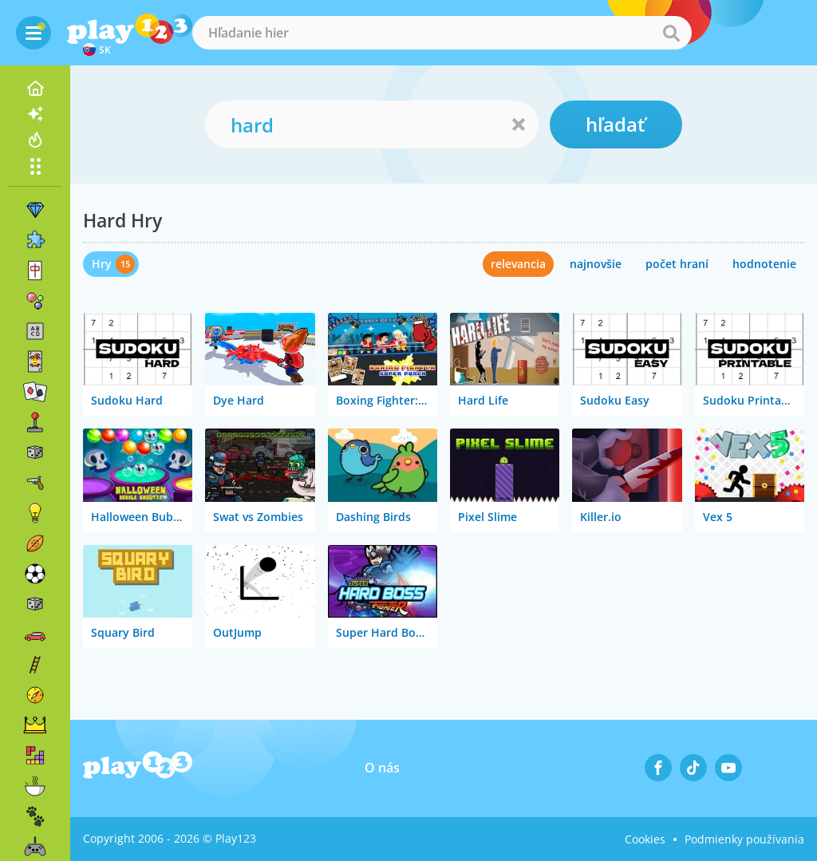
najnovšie (596, 263)
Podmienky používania (744, 839)
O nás (382, 767)
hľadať (615, 124)
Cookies (645, 839)
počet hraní (676, 263)
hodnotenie (764, 263)
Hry (102, 263)
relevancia (518, 263)
